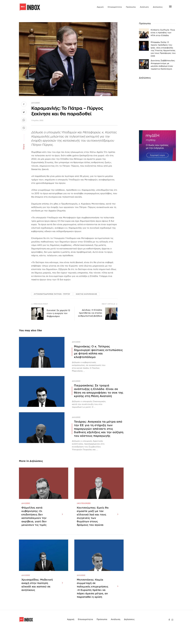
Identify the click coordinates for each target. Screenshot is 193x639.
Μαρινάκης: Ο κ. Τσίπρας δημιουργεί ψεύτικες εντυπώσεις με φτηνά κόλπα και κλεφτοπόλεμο (98, 352)
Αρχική (100, 7)
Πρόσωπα (131, 7)
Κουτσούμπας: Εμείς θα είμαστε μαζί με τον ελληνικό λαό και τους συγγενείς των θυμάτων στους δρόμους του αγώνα (93, 521)
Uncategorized (84, 508)
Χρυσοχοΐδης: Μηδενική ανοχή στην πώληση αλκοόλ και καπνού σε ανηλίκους (37, 594)
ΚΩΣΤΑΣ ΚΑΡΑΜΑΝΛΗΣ (86, 294)
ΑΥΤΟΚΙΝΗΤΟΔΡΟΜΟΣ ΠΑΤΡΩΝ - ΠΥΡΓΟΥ (52, 294)
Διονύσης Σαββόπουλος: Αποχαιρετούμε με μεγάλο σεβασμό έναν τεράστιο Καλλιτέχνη (163, 64)
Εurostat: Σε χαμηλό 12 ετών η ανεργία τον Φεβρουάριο (58, 313)
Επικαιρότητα (115, 7)
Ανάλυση (144, 7)
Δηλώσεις (158, 7)
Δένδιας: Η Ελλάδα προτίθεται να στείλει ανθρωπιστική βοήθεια (90, 313)
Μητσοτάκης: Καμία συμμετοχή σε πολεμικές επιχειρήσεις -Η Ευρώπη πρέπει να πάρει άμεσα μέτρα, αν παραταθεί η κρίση (92, 598)
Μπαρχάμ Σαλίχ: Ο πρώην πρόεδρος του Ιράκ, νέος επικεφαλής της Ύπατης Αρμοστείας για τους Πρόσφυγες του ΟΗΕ (163, 49)
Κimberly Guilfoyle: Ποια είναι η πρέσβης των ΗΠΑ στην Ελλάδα (163, 33)
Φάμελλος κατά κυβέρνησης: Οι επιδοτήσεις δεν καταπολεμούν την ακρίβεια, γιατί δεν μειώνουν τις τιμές (34, 521)
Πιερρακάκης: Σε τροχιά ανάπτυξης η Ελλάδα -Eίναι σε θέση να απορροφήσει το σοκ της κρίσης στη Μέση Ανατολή (98, 391)
